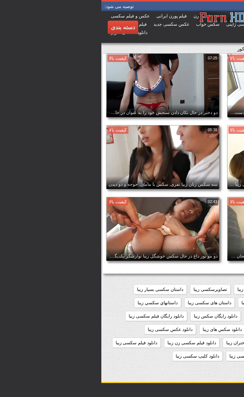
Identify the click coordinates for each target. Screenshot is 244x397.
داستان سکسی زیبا (157, 302)
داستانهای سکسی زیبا (166, 316)
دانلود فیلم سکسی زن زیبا (90, 342)
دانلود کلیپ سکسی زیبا (96, 356)
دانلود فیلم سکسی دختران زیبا (153, 342)
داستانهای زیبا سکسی (216, 316)
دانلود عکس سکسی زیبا (68, 329)
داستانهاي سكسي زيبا (56, 302)
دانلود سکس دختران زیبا (213, 329)
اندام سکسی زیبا (191, 289)
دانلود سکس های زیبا (120, 329)
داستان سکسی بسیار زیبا (59, 289)
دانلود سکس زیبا (166, 329)
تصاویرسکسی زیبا (109, 289)
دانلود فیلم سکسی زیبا (35, 342)
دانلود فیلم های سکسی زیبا (211, 356)
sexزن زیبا (226, 289)
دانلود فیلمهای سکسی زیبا (152, 356)
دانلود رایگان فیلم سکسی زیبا (54, 316)
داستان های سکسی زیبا (108, 302)
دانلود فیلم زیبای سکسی (213, 342)
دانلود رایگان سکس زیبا (114, 316)
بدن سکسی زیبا (150, 289)
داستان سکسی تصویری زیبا (210, 302)
